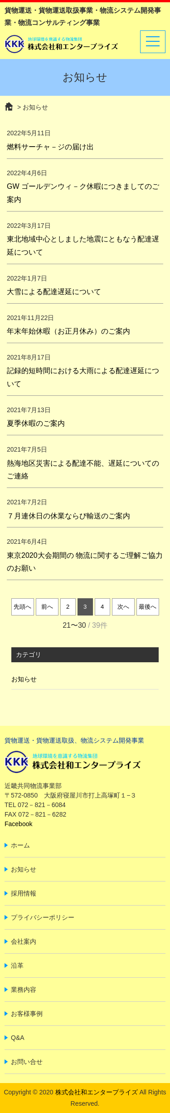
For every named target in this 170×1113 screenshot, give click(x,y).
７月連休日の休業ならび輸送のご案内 (68, 516)
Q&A (17, 1037)
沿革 (17, 965)
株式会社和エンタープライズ (96, 1092)
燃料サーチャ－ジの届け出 (50, 147)
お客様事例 (27, 1013)
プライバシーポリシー (42, 917)
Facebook (18, 823)
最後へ (147, 606)
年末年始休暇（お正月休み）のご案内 (68, 331)
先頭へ (22, 606)
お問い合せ (27, 1061)
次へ (123, 606)
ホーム (20, 845)
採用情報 (23, 893)
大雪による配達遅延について (54, 291)
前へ (47, 606)
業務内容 (23, 989)
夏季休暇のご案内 (36, 423)
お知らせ (24, 679)
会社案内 (23, 941)
